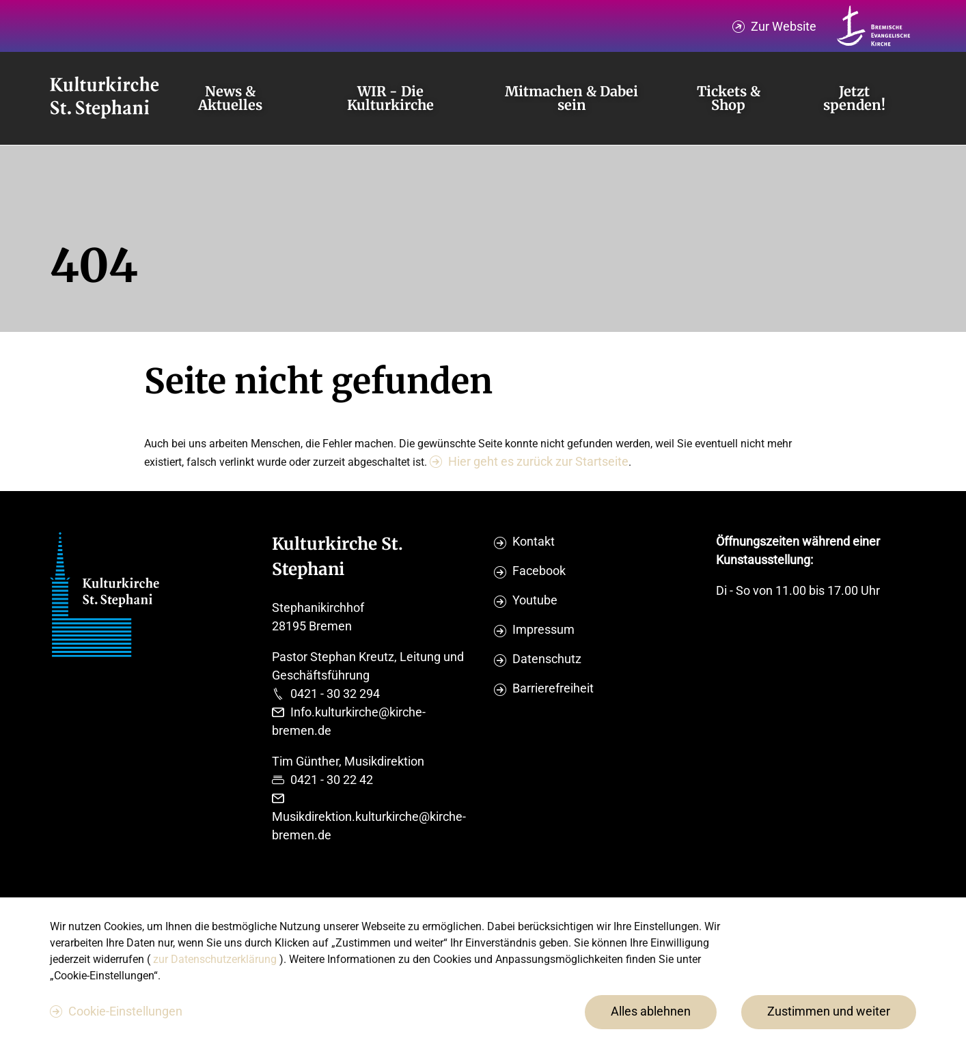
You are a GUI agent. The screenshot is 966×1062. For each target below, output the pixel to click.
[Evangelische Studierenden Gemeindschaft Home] (104, 98)
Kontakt (533, 541)
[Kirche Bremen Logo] (874, 25)
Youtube (534, 600)
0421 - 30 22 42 (331, 779)
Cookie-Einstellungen (125, 1011)
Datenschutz (546, 659)
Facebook (539, 570)
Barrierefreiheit (553, 688)
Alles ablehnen (651, 1011)
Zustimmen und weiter (828, 1011)
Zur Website (783, 26)
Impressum (543, 629)
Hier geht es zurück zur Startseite (538, 461)
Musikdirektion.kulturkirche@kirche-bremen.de (369, 825)
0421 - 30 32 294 (335, 693)
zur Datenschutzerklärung (216, 959)
